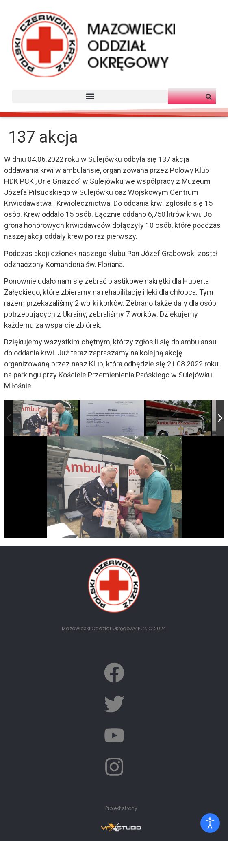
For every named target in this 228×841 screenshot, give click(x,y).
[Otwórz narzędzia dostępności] (210, 823)
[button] (90, 96)
